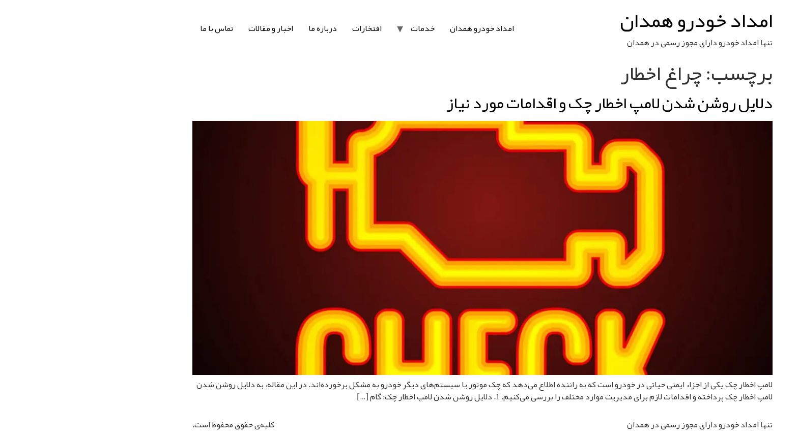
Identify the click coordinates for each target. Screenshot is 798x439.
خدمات (339, 28)
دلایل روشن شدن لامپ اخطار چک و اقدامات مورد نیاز (526, 102)
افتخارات (283, 28)
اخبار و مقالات (187, 28)
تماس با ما (133, 28)
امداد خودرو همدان (612, 20)
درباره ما (239, 28)
